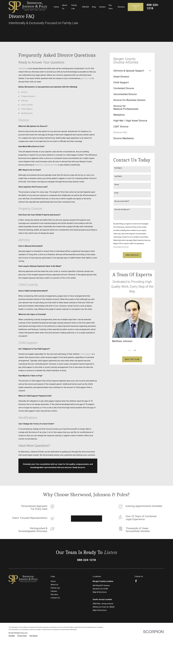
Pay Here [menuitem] (111, 7)
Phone (116, 184)
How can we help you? (122, 209)
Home (53, 581)
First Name (118, 168)
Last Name (118, 176)
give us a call (86, 78)
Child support (85, 354)
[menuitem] (130, 71)
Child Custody (27, 105)
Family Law (55, 588)
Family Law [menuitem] (74, 7)
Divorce (24, 92)
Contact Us (136, 7)
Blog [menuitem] (94, 7)
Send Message (132, 255)
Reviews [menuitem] (121, 7)
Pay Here (54, 594)
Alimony (24, 101)
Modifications (27, 113)
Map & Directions (100, 592)
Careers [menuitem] (102, 7)
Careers (54, 591)
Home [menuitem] (56, 7)
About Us (54, 585)
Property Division (28, 96)
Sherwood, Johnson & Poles (46, 165)
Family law (22, 68)
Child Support (26, 109)
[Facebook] (136, 581)
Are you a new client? (121, 201)
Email (116, 193)
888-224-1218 (153, 6)
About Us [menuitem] (64, 7)
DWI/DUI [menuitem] (85, 7)
